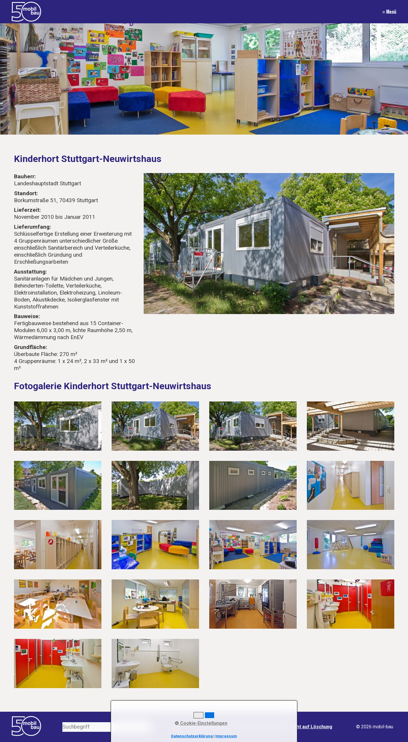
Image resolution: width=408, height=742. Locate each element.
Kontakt (194, 726)
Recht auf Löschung (310, 726)
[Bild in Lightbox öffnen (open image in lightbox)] (269, 243)
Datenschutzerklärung (260, 726)
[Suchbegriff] (106, 727)
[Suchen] (147, 727)
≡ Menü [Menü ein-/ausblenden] (389, 11)
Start (177, 726)
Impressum (219, 726)
